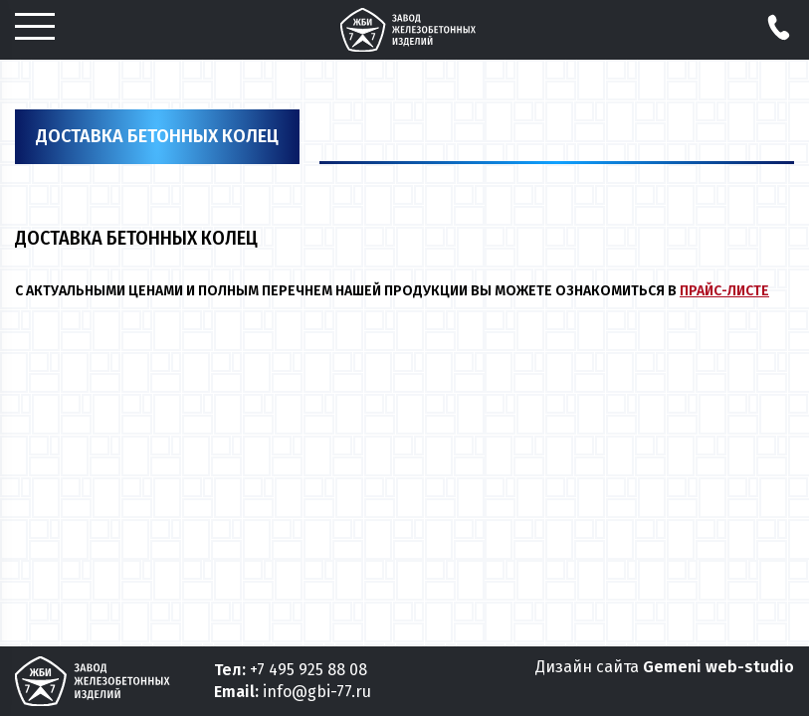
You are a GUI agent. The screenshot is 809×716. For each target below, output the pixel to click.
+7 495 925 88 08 (308, 669)
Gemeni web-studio (718, 666)
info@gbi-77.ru (317, 691)
